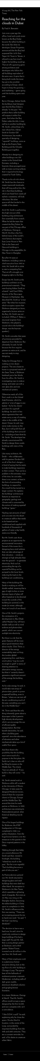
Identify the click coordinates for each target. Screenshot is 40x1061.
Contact (11, 1054)
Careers (5, 1054)
